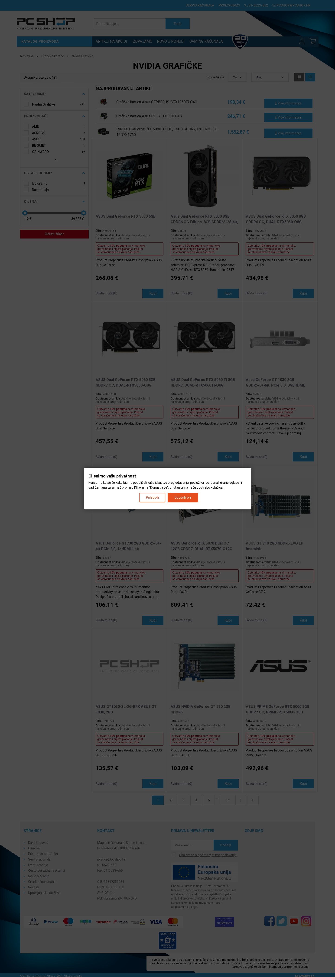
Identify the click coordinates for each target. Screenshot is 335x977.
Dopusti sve (183, 497)
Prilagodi (152, 497)
